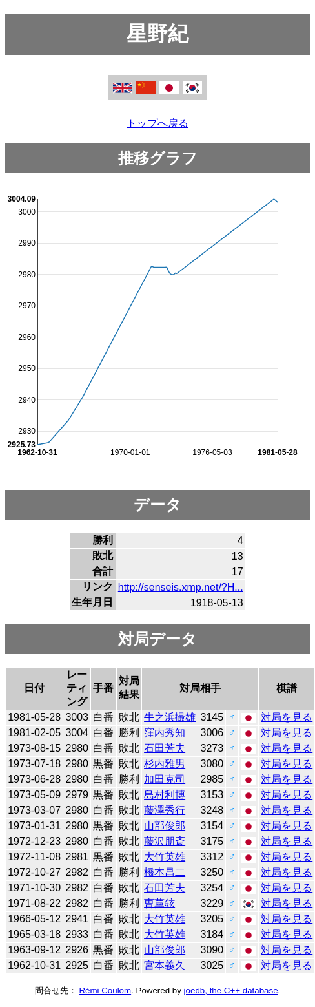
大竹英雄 (164, 856)
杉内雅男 (164, 763)
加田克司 (164, 779)
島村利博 (164, 794)
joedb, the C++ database (231, 990)
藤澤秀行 (164, 810)
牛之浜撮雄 (170, 717)
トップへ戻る (157, 123)
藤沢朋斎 (164, 841)
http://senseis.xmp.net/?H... (180, 587)
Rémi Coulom (105, 990)
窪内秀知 (164, 732)
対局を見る (286, 717)
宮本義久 (164, 965)
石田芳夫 (164, 748)
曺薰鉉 (159, 903)
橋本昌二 (164, 872)
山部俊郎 (164, 825)
